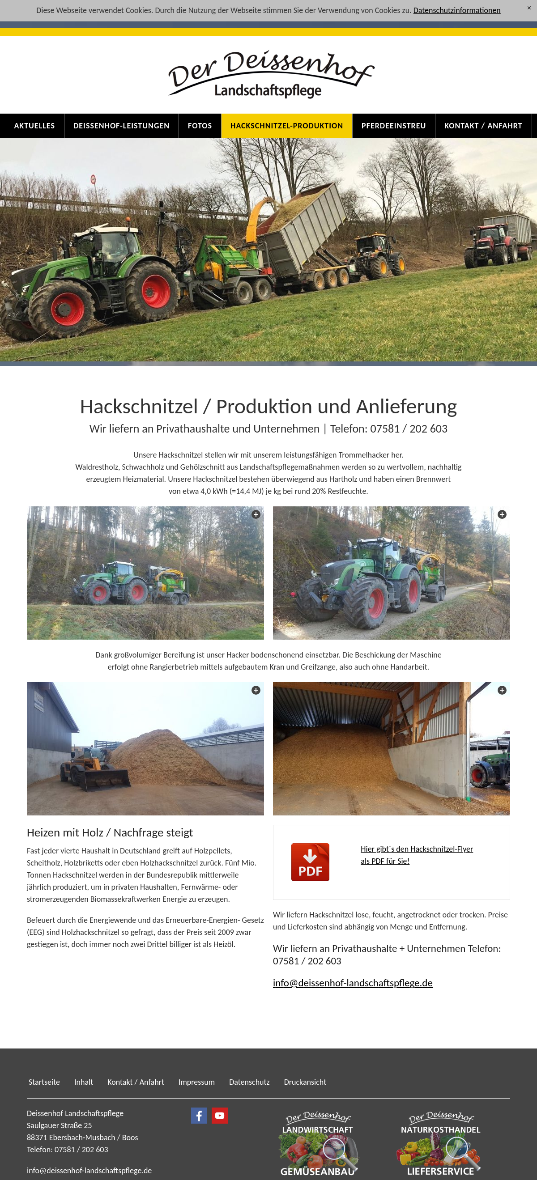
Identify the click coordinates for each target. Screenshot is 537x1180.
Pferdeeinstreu (394, 126)
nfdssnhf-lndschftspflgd (353, 982)
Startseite (44, 1082)
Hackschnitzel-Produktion (286, 126)
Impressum (197, 1082)
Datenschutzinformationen (457, 10)
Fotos (200, 126)
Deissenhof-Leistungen (121, 126)
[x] (529, 8)
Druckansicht (305, 1082)
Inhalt (83, 1082)
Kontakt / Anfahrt (483, 126)
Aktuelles (34, 126)
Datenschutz (249, 1082)
